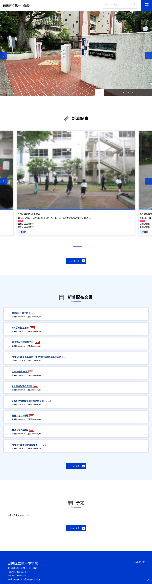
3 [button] (132, 93)
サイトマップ (138, 562)
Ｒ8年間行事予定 (20, 312)
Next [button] (148, 55)
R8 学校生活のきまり (22, 386)
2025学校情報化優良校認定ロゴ (28, 400)
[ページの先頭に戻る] (148, 580)
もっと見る (74, 260)
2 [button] (128, 93)
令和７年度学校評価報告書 (26, 444)
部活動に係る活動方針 (23, 342)
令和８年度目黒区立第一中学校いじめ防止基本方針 (37, 356)
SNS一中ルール (20, 371)
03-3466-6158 (19, 571)
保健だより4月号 (20, 415)
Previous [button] (3, 55)
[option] (76, 53)
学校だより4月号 (20, 430)
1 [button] (123, 93)
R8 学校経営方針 (20, 327)
